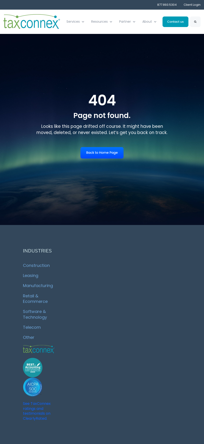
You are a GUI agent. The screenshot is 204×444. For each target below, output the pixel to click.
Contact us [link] (175, 21)
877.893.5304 (167, 5)
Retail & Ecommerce (35, 298)
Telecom (32, 327)
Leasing (30, 275)
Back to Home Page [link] (102, 152)
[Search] (195, 21)
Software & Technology (35, 314)
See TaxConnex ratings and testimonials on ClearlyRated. (37, 411)
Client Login (192, 5)
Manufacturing (38, 285)
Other (28, 337)
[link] (32, 21)
